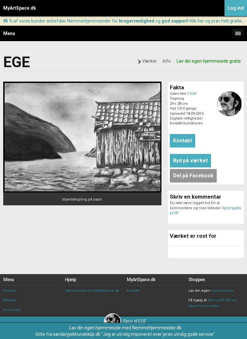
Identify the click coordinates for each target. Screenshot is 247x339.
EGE (193, 94)
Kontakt (133, 291)
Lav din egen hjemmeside (95, 327)
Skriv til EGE (125, 321)
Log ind (236, 8)
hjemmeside (222, 291)
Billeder (9, 300)
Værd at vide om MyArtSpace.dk (92, 291)
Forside (9, 291)
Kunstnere (12, 310)
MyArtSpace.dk (19, 8)
